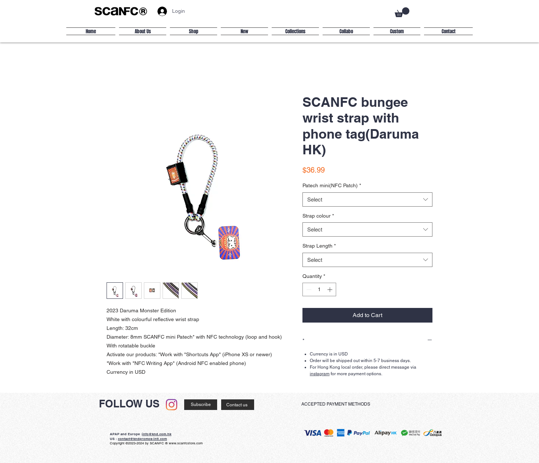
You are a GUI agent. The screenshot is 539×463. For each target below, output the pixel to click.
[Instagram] (171, 404)
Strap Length (319, 246)
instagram (320, 373)
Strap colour (318, 216)
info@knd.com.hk (156, 434)
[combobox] (367, 199)
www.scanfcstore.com (186, 443)
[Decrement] (308, 289)
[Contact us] (237, 404)
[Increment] (330, 289)
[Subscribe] (200, 404)
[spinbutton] (319, 289)
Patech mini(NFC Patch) (331, 185)
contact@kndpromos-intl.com (142, 439)
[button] (402, 12)
